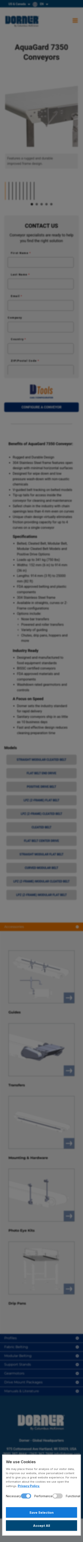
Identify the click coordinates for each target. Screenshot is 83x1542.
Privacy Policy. (29, 1486)
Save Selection (41, 1513)
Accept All (41, 1526)
